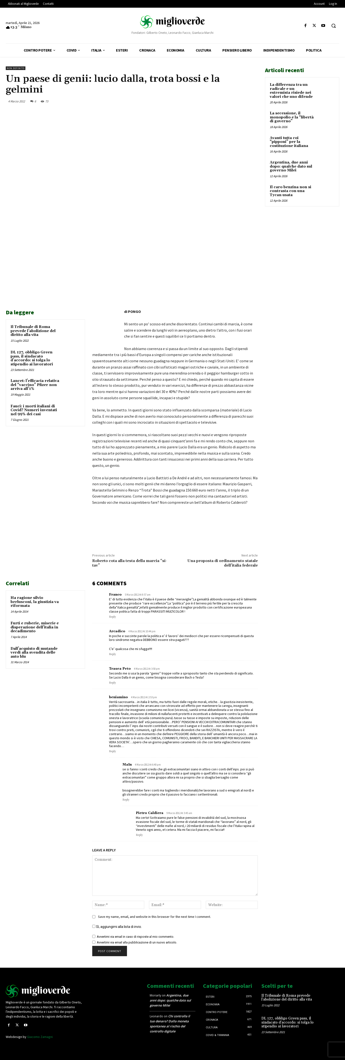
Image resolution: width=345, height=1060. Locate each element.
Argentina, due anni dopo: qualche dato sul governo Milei (291, 166)
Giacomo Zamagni (40, 1037)
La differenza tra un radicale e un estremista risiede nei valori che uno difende (291, 90)
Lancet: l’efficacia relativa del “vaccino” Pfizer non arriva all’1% (35, 385)
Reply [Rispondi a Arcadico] (112, 654)
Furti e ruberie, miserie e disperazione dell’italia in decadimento (35, 627)
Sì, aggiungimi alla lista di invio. (117, 927)
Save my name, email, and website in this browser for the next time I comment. (154, 916)
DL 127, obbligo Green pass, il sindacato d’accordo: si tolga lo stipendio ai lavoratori (32, 358)
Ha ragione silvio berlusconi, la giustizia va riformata (35, 602)
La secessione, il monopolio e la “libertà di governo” (292, 117)
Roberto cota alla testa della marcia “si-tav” (129, 563)
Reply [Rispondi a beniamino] (112, 751)
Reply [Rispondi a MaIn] (125, 800)
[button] (333, 25)
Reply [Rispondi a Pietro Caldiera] (139, 835)
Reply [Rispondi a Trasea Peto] (112, 683)
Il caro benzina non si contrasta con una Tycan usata (290, 191)
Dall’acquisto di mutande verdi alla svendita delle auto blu (34, 652)
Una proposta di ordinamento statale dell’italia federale (222, 563)
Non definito (15, 68)
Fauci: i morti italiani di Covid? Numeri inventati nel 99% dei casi (34, 410)
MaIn (127, 764)
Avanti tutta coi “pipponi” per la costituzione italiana (289, 142)
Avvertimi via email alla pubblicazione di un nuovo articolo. (137, 942)
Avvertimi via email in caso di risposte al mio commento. (135, 936)
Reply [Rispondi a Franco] (112, 617)
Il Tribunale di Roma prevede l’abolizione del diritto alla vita (33, 331)
